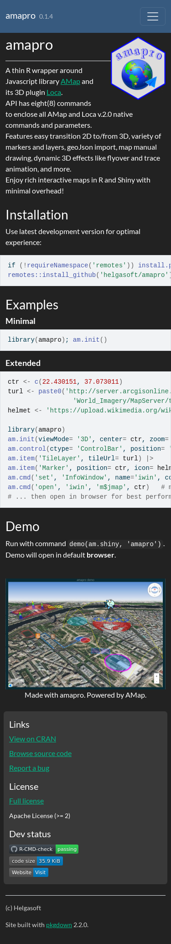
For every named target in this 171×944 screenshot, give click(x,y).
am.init (86, 340)
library (21, 340)
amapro (20, 15)
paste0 (49, 391)
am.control (27, 449)
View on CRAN (32, 738)
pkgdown (59, 924)
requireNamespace (57, 265)
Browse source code (40, 753)
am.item (21, 458)
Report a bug (29, 767)
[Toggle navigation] (153, 16)
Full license (26, 800)
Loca (54, 92)
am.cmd (19, 477)
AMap (70, 81)
